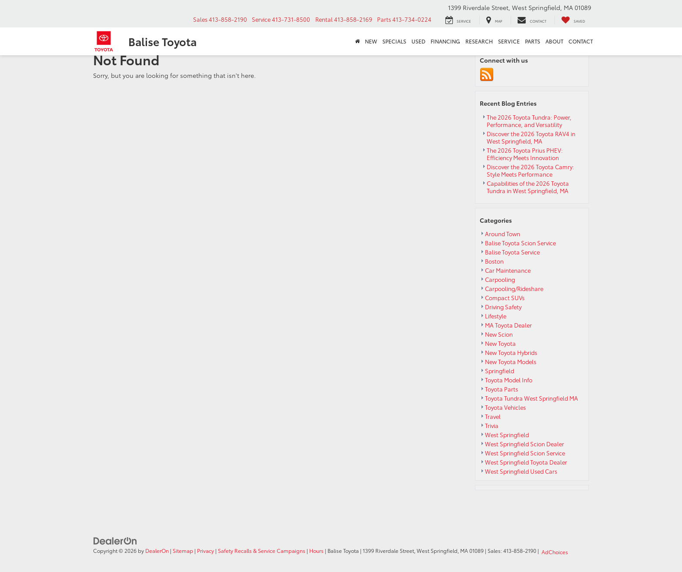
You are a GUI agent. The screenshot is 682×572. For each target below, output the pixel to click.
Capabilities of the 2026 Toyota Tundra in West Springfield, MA (528, 186)
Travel (493, 416)
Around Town (502, 233)
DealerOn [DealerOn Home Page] (157, 550)
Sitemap (183, 550)
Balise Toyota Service (512, 252)
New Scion (499, 334)
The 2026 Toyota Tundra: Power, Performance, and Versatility (529, 120)
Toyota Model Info (508, 380)
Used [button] (418, 41)
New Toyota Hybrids (511, 352)
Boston (494, 261)
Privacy (205, 550)
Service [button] (509, 41)
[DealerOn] (115, 539)
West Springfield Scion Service (525, 453)
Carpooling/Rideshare (514, 288)
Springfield (499, 371)
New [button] (371, 41)
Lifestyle (495, 316)
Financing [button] (445, 41)
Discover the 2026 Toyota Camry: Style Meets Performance (530, 170)
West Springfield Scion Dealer (524, 444)
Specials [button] (394, 41)
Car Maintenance (508, 270)
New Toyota (500, 343)
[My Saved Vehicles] (571, 20)
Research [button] (479, 41)
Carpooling (500, 279)
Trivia (491, 425)
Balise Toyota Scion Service (520, 243)
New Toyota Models (510, 361)
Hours (316, 550)
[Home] (357, 41)
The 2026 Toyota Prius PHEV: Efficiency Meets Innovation (525, 153)
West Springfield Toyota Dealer (526, 462)
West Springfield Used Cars (521, 471)
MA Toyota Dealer (508, 325)
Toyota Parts (501, 389)
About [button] (554, 41)
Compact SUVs (505, 297)
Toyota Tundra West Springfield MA (531, 398)
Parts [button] (532, 41)
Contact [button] (580, 41)
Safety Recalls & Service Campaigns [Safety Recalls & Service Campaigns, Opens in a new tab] (261, 550)
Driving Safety (503, 307)
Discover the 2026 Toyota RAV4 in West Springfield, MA (531, 137)
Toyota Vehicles (505, 407)
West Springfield (507, 434)
